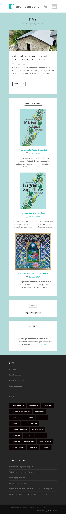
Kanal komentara (16, 380)
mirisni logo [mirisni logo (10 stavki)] (27, 417)
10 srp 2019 (34, 277)
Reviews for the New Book (33, 213)
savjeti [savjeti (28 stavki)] (28, 435)
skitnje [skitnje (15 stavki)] (41, 435)
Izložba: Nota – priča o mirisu (24, 472)
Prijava (12, 369)
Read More (19, 83)
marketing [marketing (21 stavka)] (39, 411)
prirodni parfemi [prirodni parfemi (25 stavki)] (19, 429)
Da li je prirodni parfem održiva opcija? (28, 494)
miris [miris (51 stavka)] (13, 417)
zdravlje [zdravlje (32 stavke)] (33, 447)
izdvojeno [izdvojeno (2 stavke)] (47, 405)
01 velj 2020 (20, 64)
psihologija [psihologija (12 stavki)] (37, 429)
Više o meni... (43, 344)
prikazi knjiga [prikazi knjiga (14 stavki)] (30, 423)
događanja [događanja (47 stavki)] (33, 405)
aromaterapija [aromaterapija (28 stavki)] (17, 405)
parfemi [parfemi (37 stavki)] (14, 423)
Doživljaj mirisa (17, 478)
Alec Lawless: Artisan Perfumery (33, 273)
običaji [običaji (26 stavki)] (42, 417)
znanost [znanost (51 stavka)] (45, 447)
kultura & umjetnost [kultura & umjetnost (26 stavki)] (20, 411)
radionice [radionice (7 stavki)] (15, 435)
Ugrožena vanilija (17, 483)
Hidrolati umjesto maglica (21, 467)
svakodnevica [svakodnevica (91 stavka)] (45, 441)
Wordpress (52, 511)
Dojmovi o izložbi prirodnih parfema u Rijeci (30, 489)
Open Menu (54, 6)
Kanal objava (15, 375)
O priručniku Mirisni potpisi (33, 150)
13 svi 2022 (34, 153)
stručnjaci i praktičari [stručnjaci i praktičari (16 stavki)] (22, 441)
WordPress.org (15, 386)
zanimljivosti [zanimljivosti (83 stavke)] (17, 447)
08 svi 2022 (34, 217)
